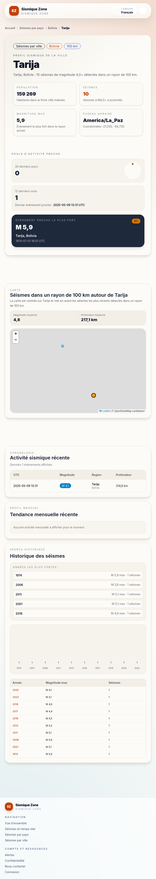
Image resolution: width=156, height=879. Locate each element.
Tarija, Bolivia (26, 236)
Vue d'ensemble (16, 823)
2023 (16, 697)
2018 (15, 704)
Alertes (9, 855)
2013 (15, 725)
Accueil (10, 28)
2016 (15, 718)
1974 (15, 754)
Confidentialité (14, 860)
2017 (15, 711)
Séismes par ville (29, 46)
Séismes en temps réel (20, 829)
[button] (16, 334)
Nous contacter (15, 866)
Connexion (12, 872)
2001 (15, 746)
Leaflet (104, 411)
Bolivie (52, 28)
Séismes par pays (32, 28)
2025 (16, 689)
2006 (16, 739)
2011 (15, 732)
